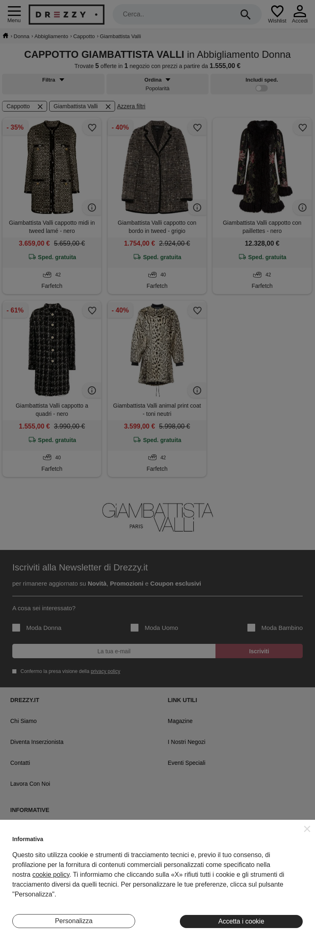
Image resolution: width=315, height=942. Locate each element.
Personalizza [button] (74, 920)
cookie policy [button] (50, 874)
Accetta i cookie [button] (241, 921)
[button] (307, 829)
